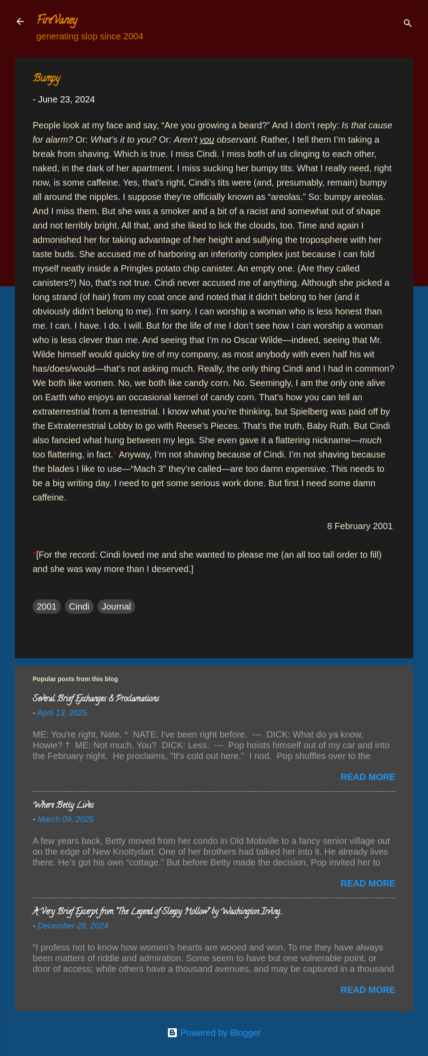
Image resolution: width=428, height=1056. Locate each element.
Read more (368, 777)
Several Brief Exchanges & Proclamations (96, 699)
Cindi (79, 606)
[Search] (407, 24)
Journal (116, 606)
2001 (47, 606)
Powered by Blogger (214, 1033)
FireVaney (56, 21)
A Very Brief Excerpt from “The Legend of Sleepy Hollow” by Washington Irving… (157, 912)
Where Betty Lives (63, 806)
